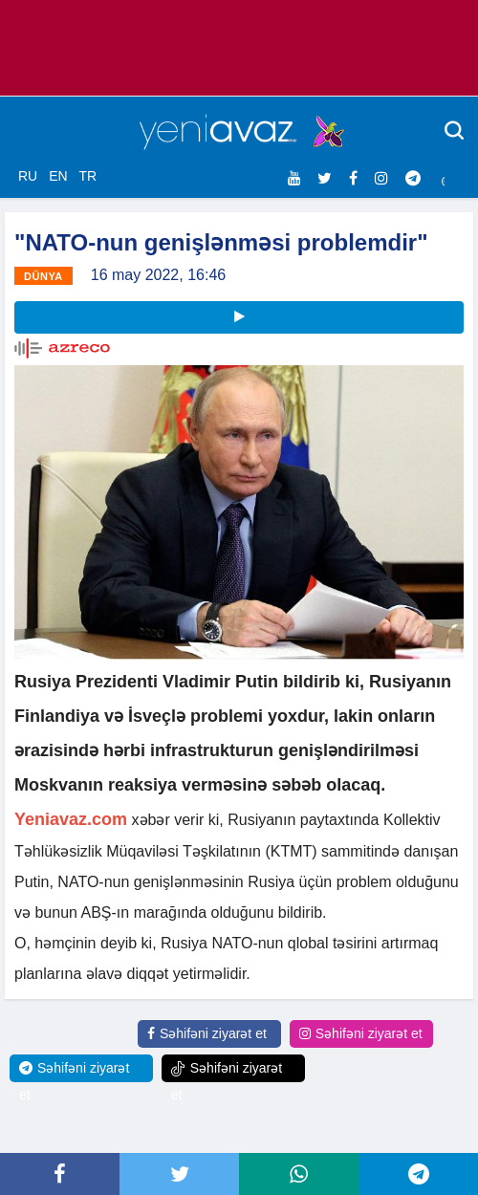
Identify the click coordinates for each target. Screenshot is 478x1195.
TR (87, 176)
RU (27, 176)
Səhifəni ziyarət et (207, 1033)
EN (58, 176)
